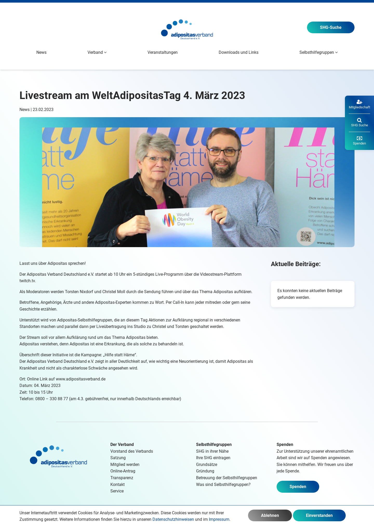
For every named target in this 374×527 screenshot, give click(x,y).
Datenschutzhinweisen (173, 519)
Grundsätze (206, 464)
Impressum (219, 519)
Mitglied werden (124, 464)
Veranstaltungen (163, 52)
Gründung (205, 471)
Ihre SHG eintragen (213, 457)
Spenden (298, 486)
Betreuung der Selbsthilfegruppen (226, 477)
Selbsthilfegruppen (214, 444)
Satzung (118, 457)
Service (117, 491)
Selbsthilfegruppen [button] (318, 52)
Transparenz (121, 477)
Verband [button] (97, 52)
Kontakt (117, 484)
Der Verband (122, 444)
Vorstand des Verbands (131, 451)
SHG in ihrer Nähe (212, 451)
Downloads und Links (238, 52)
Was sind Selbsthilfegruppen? (223, 484)
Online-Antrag (122, 471)
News (41, 52)
